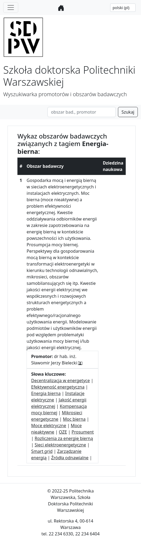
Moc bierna (74, 419)
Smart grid (42, 451)
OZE (63, 432)
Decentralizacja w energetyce (60, 380)
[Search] (81, 112)
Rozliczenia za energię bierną (64, 438)
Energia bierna (46, 393)
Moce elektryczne (48, 425)
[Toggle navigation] (10, 7)
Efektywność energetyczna (57, 387)
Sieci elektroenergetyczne (60, 445)
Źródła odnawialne (69, 458)
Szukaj (127, 112)
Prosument (83, 432)
